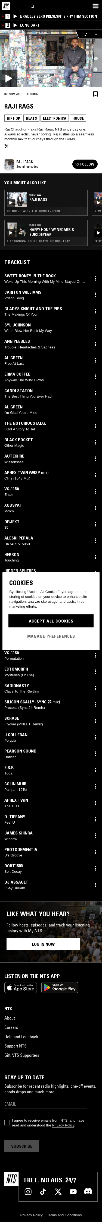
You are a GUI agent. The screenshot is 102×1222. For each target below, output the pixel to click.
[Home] (6, 6)
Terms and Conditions (64, 1215)
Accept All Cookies (51, 621)
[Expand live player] (96, 34)
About (9, 1018)
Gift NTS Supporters (21, 1055)
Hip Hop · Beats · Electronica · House (34, 211)
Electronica (54, 118)
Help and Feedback (21, 1036)
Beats (31, 118)
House (78, 118)
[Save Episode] (95, 93)
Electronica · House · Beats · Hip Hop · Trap (38, 241)
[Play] (51, 58)
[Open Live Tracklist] (82, 34)
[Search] (33, 5)
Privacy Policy (63, 1125)
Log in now (43, 944)
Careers (11, 1027)
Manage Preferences (51, 636)
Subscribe (21, 1146)
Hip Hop (13, 118)
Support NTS (15, 1046)
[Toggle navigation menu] (95, 6)
